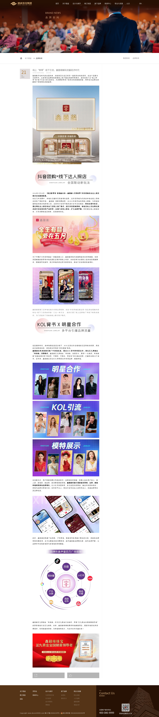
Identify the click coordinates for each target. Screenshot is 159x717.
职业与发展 (119, 3)
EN (140, 3)
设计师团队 (49, 701)
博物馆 (47, 705)
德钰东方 (64, 698)
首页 (57, 3)
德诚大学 (77, 705)
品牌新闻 (136, 58)
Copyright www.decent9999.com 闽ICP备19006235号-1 (40, 713)
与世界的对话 (49, 695)
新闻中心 (108, 3)
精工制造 (87, 3)
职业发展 (77, 695)
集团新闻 (126, 58)
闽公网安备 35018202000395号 (74, 713)
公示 (128, 3)
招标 (21, 699)
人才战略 (77, 698)
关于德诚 (65, 3)
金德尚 (63, 695)
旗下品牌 (98, 3)
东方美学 (48, 698)
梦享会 (35, 691)
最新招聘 (77, 701)
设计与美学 (77, 3)
